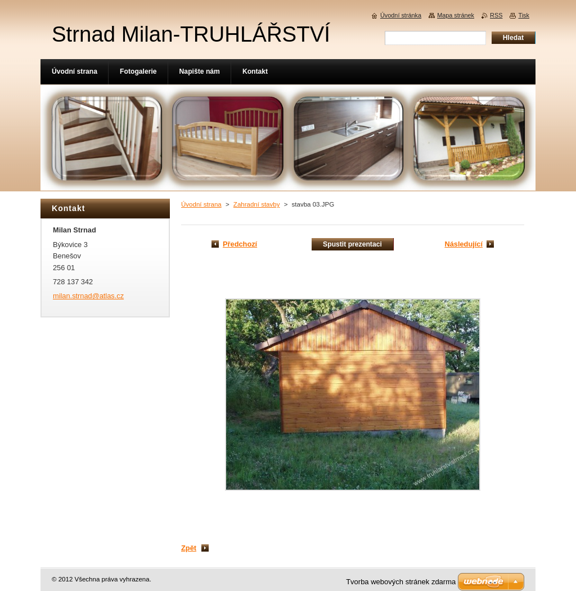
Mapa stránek (455, 15)
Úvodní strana (201, 204)
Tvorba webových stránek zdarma (401, 581)
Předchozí (240, 244)
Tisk (523, 15)
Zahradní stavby (256, 204)
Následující (463, 244)
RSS (496, 15)
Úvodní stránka (400, 15)
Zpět (188, 548)
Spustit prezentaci (352, 244)
